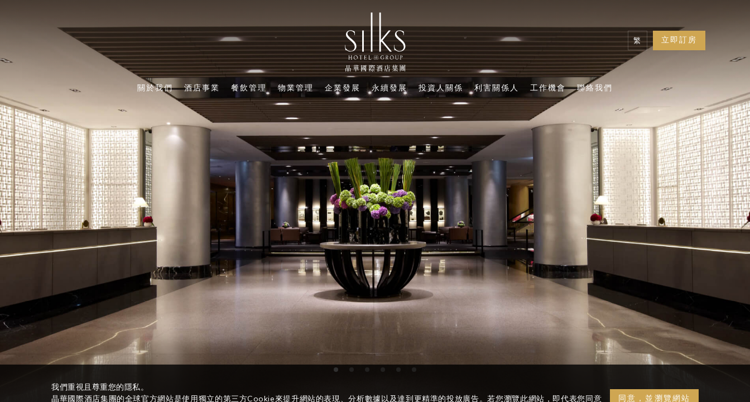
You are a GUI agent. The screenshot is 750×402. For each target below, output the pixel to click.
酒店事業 (202, 89)
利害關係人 (496, 89)
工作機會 (548, 89)
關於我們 (155, 89)
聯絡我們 (595, 89)
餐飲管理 (249, 89)
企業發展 (342, 89)
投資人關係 (441, 89)
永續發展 (389, 89)
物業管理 (296, 89)
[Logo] (375, 44)
